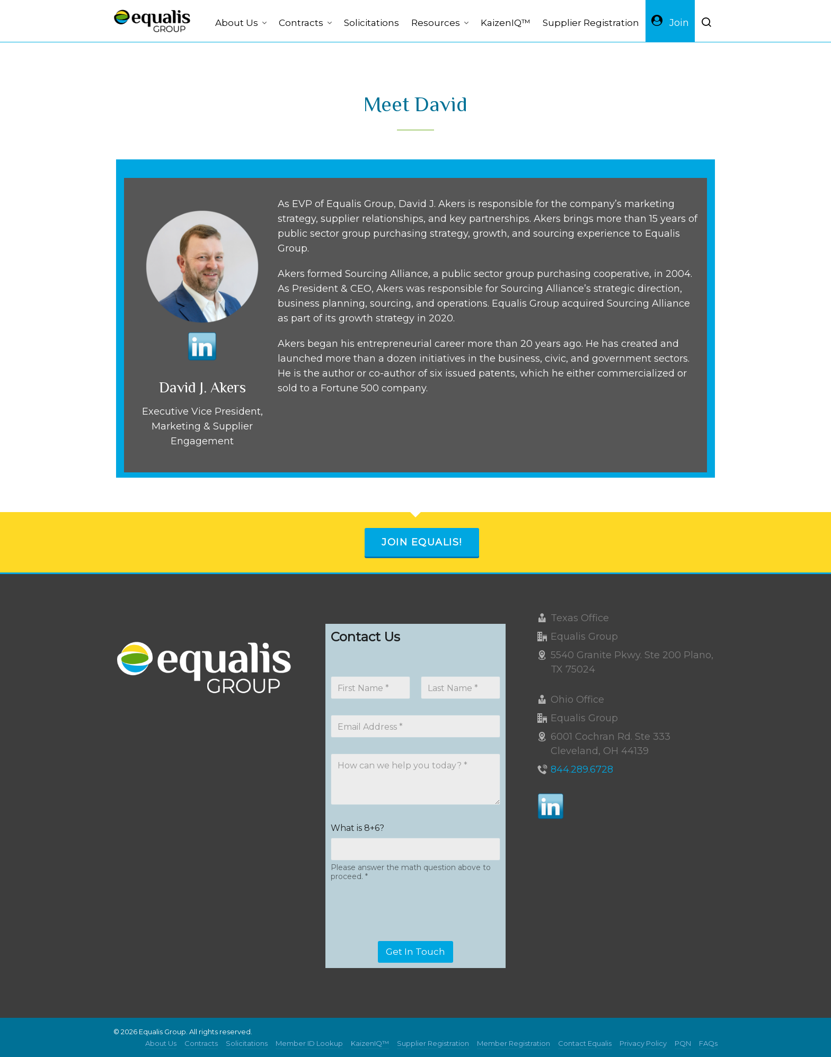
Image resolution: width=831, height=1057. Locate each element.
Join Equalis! (422, 542)
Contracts (201, 1043)
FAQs (708, 1043)
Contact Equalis (585, 1043)
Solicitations (247, 1043)
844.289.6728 (582, 769)
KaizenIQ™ (370, 1043)
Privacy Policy (643, 1043)
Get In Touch (415, 951)
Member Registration (513, 1043)
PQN (683, 1043)
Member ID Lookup (309, 1043)
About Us (160, 1043)
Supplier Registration (433, 1043)
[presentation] (411, 934)
